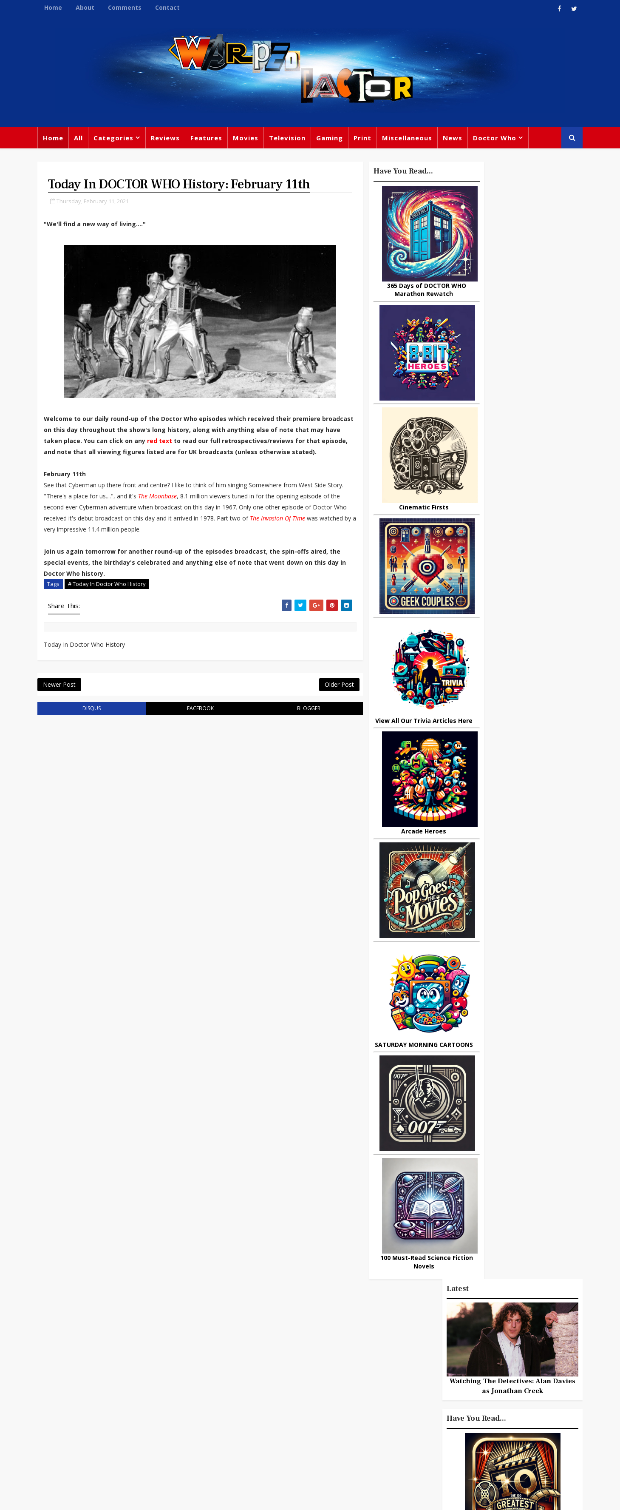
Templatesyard (138, 1497)
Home (60, 7)
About (92, 7)
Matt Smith (452, 1395)
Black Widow (305, 1427)
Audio (498, 1412)
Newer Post (66, 730)
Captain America (249, 1427)
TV (311, 1340)
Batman (268, 1392)
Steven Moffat (438, 1377)
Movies (253, 140)
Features (213, 140)
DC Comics (477, 1360)
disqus (88, 755)
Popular (459, 773)
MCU (470, 1412)
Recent (505, 773)
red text (281, 462)
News (460, 140)
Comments (132, 7)
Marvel (397, 1360)
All (85, 140)
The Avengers (409, 1447)
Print (370, 140)
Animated (402, 1412)
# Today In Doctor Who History (114, 627)
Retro (479, 1377)
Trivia (431, 1342)
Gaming (336, 140)
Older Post (284, 730)
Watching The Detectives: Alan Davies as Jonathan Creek (506, 272)
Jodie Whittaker (315, 1392)
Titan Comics (471, 1342)
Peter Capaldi (311, 1358)
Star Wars (434, 1360)
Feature (235, 1340)
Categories (121, 140)
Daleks (490, 1395)
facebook (176, 755)
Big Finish (429, 1325)
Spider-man (297, 1410)
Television (294, 140)
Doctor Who (502, 140)
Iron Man (494, 1429)
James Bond (406, 1395)
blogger (264, 755)
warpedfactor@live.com (87, 1413)
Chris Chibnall (245, 1410)
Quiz (342, 1427)
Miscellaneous (414, 140)
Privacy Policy (184, 1497)
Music (396, 1377)
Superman (451, 1429)
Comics (268, 1358)
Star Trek (266, 1375)
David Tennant (315, 1375)
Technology (405, 1429)
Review (234, 1358)
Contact (174, 7)
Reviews (172, 140)
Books (232, 1375)
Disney (234, 1392)
